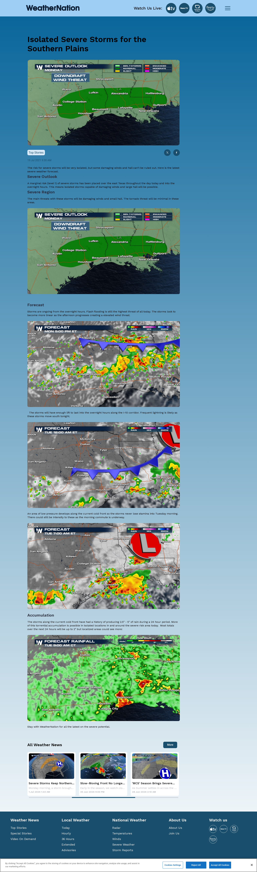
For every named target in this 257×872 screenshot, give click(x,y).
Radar (116, 827)
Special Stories (21, 833)
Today (66, 827)
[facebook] (176, 153)
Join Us (174, 833)
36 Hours (68, 839)
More (170, 744)
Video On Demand (23, 839)
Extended (68, 844)
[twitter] (167, 153)
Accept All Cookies (220, 865)
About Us (175, 827)
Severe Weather (123, 844)
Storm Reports (122, 850)
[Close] (251, 865)
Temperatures (122, 833)
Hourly (66, 833)
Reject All (196, 865)
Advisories (69, 850)
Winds (116, 839)
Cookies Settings (173, 865)
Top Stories (18, 827)
